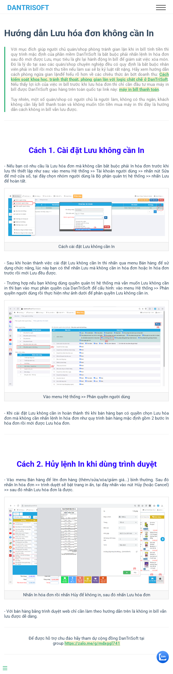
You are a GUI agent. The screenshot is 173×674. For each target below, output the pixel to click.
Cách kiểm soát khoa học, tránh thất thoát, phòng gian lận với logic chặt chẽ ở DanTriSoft (90, 77)
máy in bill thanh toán (139, 89)
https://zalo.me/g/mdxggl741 (92, 643)
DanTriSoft (28, 8)
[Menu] (8, 666)
